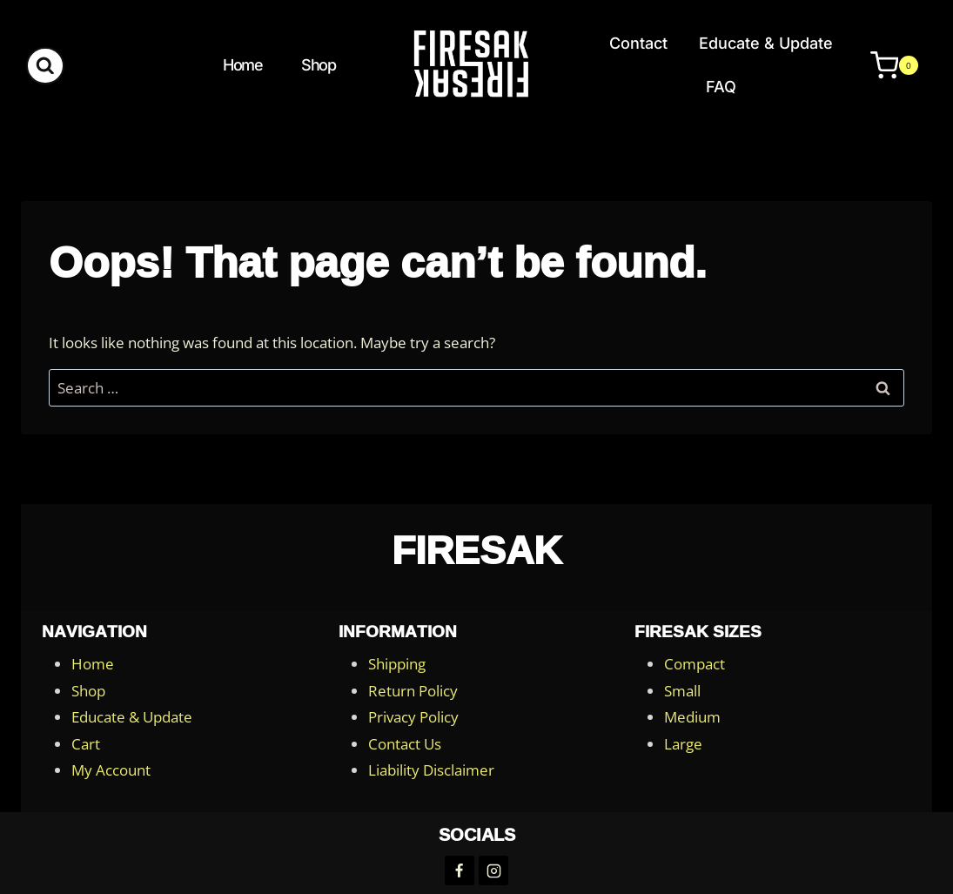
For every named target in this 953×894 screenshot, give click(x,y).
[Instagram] (493, 870)
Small (682, 691)
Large (683, 744)
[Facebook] (459, 870)
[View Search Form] (45, 66)
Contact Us (404, 744)
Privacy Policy (413, 717)
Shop (318, 65)
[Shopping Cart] (885, 65)
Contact (638, 43)
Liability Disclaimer (431, 770)
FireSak (476, 549)
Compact (694, 664)
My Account (111, 770)
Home (242, 65)
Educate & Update (766, 43)
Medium (692, 717)
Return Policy (413, 691)
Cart (85, 744)
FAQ (721, 86)
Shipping (397, 664)
